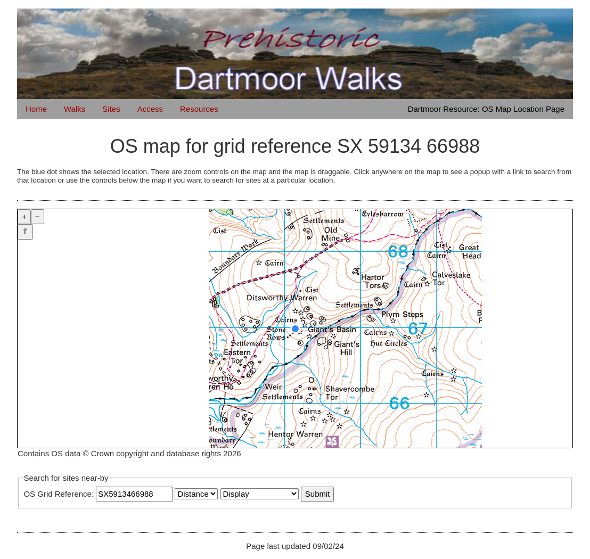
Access (150, 108)
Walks (74, 108)
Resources (199, 108)
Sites (111, 108)
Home (36, 108)
